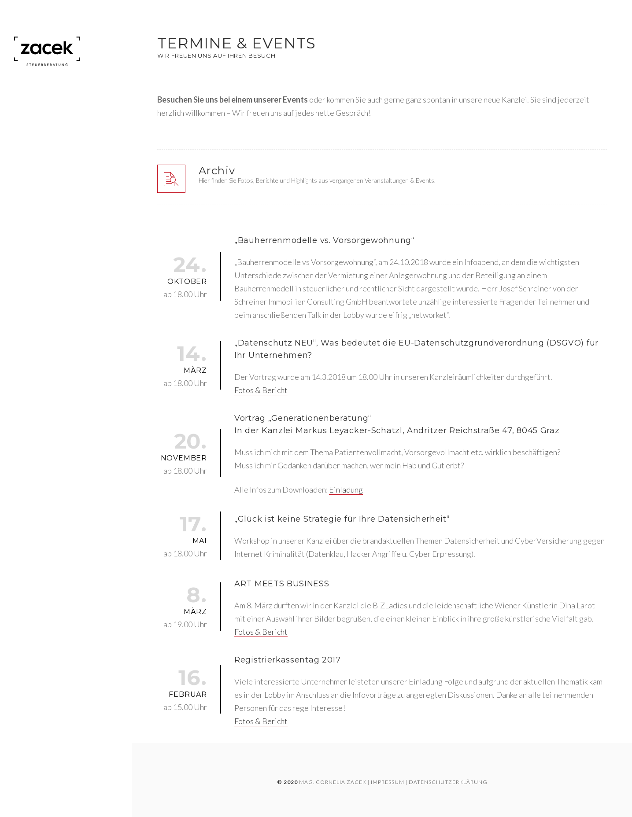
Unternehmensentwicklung (62, 168)
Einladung (346, 489)
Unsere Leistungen (46, 186)
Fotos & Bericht (261, 390)
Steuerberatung (43, 151)
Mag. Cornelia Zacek (332, 782)
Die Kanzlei (33, 117)
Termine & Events (43, 204)
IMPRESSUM (387, 782)
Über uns (29, 133)
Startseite (32, 101)
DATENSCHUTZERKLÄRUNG (448, 782)
